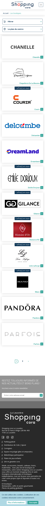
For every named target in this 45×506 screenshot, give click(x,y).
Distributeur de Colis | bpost (14, 445)
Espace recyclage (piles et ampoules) (17, 452)
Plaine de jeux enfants (11, 458)
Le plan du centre (15, 29)
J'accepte (33, 502)
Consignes (7, 448)
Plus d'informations (16, 502)
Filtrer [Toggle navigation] (10, 21)
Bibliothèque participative (13, 455)
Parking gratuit (8, 442)
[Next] (28, 361)
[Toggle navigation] (41, 4)
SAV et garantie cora (11, 461)
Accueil (5, 13)
